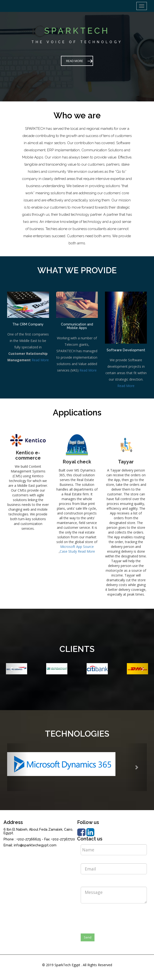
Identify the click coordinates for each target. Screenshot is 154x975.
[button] (11, 668)
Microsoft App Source (77, 546)
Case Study (68, 551)
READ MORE (74, 61)
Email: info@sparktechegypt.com (30, 845)
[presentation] (117, 916)
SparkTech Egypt (67, 965)
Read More (40, 360)
